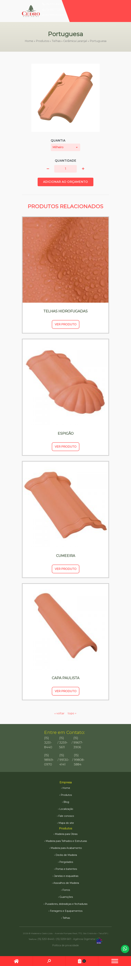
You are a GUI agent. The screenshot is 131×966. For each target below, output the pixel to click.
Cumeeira (65, 556)
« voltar (59, 713)
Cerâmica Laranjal (75, 41)
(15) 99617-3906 (52, 9)
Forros (66, 889)
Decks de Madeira (66, 855)
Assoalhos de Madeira (66, 882)
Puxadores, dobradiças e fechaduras (66, 903)
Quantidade (65, 160)
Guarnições (66, 896)
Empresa (66, 782)
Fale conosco (66, 815)
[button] (48, 168)
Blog (66, 801)
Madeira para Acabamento (66, 848)
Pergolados (66, 862)
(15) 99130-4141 (64, 759)
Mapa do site (66, 822)
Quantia (65, 145)
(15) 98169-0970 (49, 759)
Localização (66, 808)
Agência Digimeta (84, 938)
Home (29, 41)
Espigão (66, 433)
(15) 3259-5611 (63, 742)
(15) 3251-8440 (52, 4)
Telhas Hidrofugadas (65, 311)
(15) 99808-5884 (53, 15)
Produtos (42, 41)
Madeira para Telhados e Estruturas (66, 841)
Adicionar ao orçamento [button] (65, 181)
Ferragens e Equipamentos (66, 910)
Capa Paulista (65, 678)
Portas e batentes (66, 869)
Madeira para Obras (66, 834)
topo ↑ (72, 713)
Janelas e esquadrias (66, 875)
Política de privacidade (65, 945)
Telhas (56, 41)
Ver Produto (65, 324)
